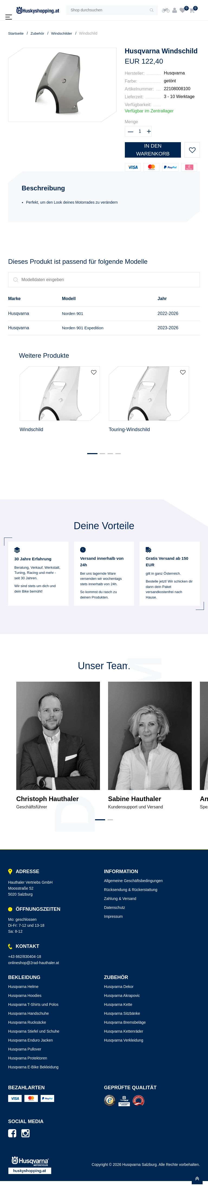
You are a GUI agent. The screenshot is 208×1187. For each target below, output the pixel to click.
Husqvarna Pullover (24, 1055)
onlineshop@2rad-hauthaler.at (33, 969)
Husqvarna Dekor (119, 993)
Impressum (113, 923)
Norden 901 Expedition (82, 328)
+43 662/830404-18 (24, 963)
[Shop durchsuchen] (105, 10)
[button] (89, 459)
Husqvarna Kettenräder (123, 1037)
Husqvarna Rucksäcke (27, 1028)
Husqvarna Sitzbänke (122, 1019)
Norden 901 (71, 314)
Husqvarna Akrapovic (122, 1002)
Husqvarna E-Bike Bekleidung (33, 1073)
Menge (131, 121)
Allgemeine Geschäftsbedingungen (133, 887)
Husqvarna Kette (118, 1011)
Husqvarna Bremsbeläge (125, 1028)
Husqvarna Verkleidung (123, 1046)
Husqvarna (174, 73)
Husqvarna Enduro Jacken (30, 1046)
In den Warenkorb (152, 149)
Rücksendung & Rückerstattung (130, 896)
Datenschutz (114, 914)
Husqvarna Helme (23, 993)
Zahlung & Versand (120, 905)
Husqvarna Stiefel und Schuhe (33, 1037)
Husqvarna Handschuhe (28, 1019)
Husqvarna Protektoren (27, 1064)
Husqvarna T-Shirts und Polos (33, 1011)
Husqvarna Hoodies (24, 1002)
